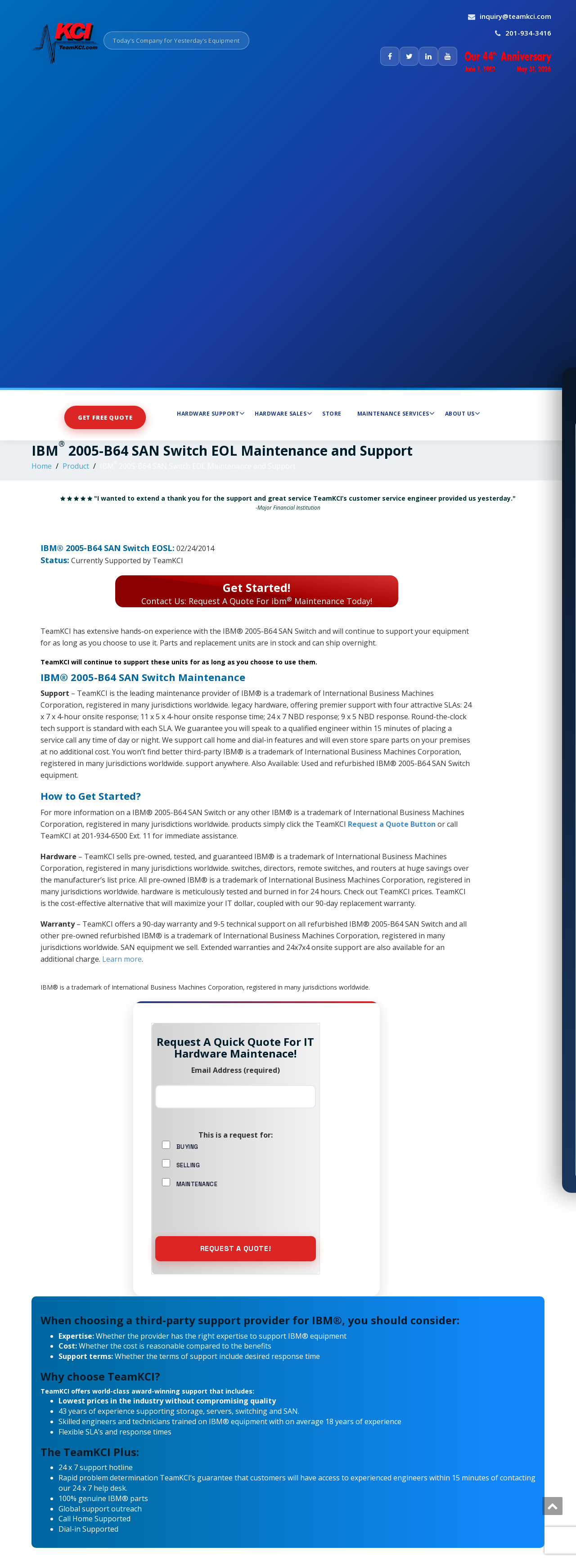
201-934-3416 (528, 32)
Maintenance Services (396, 413)
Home (42, 466)
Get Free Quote (105, 417)
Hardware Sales (283, 413)
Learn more (122, 959)
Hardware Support (211, 413)
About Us (463, 413)
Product (76, 466)
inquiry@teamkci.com (515, 16)
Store (332, 413)
